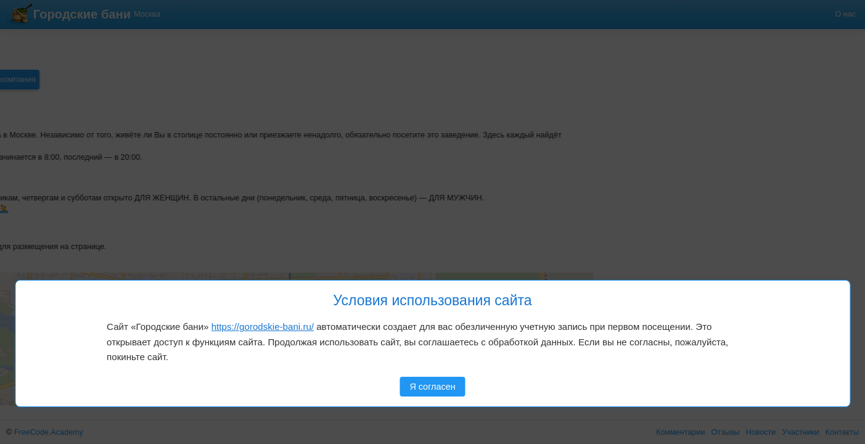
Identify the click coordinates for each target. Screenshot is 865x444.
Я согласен (432, 387)
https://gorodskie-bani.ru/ (262, 326)
